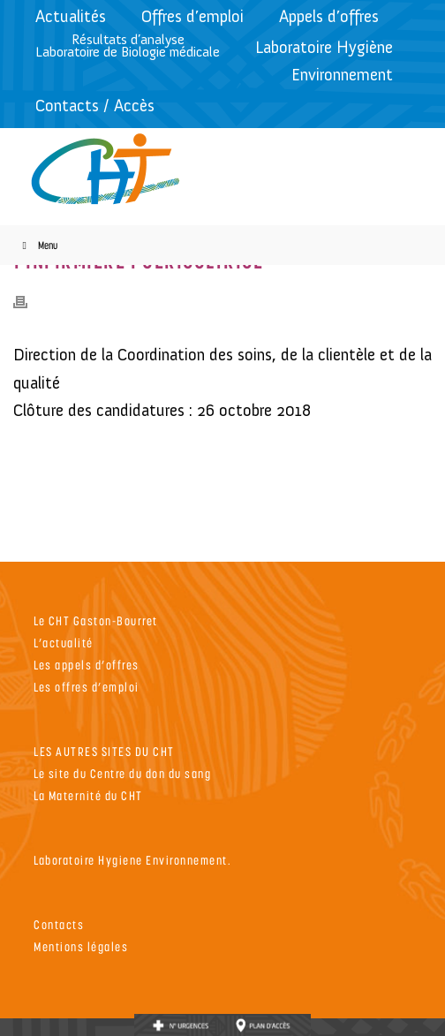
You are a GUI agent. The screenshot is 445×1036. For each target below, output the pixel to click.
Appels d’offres (329, 16)
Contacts (59, 924)
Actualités (70, 16)
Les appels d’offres (87, 664)
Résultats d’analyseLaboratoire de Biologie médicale (127, 45)
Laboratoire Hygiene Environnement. (132, 859)
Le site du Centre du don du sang (122, 773)
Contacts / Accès (95, 105)
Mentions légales (81, 946)
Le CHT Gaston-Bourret (96, 620)
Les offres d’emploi (87, 686)
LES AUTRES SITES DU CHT (104, 751)
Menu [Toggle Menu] (37, 245)
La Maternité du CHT (88, 795)
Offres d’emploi (192, 16)
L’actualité (64, 642)
